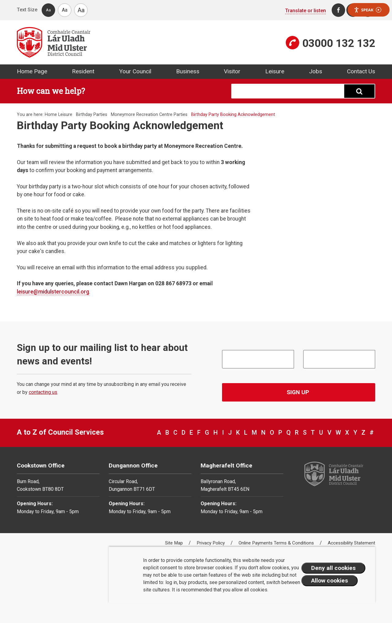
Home (51, 114)
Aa (48, 10)
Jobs (315, 71)
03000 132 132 (338, 43)
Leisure (274, 71)
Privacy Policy (211, 543)
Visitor (232, 71)
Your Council (135, 71)
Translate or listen (305, 10)
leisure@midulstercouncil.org (53, 292)
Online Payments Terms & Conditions (277, 543)
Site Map (174, 543)
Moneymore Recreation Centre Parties (149, 114)
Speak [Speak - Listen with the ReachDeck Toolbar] (367, 10)
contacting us (43, 392)
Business (187, 71)
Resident (83, 71)
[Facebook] (338, 10)
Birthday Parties (91, 114)
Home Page (32, 71)
